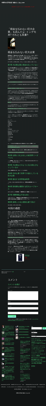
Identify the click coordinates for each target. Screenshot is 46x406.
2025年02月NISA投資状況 (23, 334)
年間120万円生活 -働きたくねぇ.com (13, 2)
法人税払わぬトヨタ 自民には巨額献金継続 (16, 152)
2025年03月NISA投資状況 (23, 331)
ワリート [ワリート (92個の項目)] (33, 355)
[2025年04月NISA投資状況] (17, 330)
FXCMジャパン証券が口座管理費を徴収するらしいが (25, 343)
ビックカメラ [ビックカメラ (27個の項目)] (39, 352)
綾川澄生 (24, 352)
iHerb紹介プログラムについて (16, 384)
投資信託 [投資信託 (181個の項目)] (42, 357)
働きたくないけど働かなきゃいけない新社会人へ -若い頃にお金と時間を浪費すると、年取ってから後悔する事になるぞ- (25, 366)
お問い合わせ (3, 386)
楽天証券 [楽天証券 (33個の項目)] (36, 361)
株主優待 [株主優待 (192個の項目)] (34, 359)
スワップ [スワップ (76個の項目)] (38, 348)
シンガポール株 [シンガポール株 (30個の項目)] (43, 347)
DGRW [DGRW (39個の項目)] (36, 338)
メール (9, 306)
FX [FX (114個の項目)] (37, 340)
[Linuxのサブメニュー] (24, 384)
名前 (9, 301)
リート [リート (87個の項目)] (41, 353)
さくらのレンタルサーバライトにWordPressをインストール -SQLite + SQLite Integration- (21, 386)
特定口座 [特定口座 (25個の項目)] (42, 361)
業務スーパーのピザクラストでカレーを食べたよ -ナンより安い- (8, 359)
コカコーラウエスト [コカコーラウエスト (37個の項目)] (42, 345)
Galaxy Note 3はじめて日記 (5, 384)
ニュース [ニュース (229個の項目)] (41, 350)
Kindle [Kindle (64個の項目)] (40, 340)
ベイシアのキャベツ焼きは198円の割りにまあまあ (8, 344)
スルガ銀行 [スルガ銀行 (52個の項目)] (33, 348)
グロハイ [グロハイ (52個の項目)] (33, 345)
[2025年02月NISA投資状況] (17, 335)
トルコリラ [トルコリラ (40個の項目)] (36, 350)
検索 (32, 326)
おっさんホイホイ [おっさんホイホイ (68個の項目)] (39, 342)
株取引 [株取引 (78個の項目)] (38, 359)
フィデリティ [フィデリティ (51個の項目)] (33, 353)
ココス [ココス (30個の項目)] (32, 347)
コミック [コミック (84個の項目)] (36, 347)
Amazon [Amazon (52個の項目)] (32, 338)
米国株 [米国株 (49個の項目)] (32, 363)
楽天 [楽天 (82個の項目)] (41, 359)
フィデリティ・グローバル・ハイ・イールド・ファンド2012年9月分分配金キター (8, 355)
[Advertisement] (23, 17)
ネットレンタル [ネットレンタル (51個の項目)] (34, 352)
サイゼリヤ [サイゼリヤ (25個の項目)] (39, 347)
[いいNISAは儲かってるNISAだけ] (17, 338)
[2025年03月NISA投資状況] (17, 332)
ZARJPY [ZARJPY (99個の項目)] (33, 342)
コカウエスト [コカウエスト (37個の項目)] (37, 345)
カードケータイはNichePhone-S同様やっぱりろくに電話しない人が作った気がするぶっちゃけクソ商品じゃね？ (8, 378)
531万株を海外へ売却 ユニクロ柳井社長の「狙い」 (17, 108)
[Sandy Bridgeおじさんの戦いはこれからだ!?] (17, 327)
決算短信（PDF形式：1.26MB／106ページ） (16, 88)
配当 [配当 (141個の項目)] (35, 363)
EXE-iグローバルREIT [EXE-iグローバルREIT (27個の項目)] (34, 340)
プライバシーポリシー (41, 386)
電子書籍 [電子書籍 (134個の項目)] (39, 363)
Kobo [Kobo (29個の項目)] (42, 340)
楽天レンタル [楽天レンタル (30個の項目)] (33, 361)
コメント (10, 290)
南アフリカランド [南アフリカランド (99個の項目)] (35, 357)
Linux (23, 384)
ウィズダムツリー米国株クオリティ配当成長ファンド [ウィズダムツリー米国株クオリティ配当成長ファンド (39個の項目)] (38, 344)
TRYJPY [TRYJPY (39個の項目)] (44, 340)
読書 (13, 271)
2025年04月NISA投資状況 (23, 329)
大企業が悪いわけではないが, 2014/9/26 (15, 237)
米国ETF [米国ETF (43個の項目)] (44, 361)
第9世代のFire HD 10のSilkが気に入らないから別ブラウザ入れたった (8, 339)
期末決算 (9, 102)
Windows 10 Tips (42, 384)
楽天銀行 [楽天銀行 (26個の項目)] (39, 361)
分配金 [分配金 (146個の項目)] (38, 355)
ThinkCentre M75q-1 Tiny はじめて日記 (32, 384)
